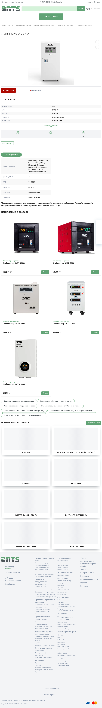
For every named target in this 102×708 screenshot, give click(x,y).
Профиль (89, 9)
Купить (45, 272)
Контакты (97, 2)
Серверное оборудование (26, 547)
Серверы (26, 452)
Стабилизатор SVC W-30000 (14, 324)
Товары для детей (76, 547)
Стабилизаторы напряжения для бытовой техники (61, 406)
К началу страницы (51, 695)
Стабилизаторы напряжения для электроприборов (24, 415)
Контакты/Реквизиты (51, 689)
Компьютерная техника (76, 515)
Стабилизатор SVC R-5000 (63, 263)
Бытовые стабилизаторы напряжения (19, 401)
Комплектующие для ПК (26, 515)
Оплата (89, 2)
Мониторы (76, 484)
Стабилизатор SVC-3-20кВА (64, 324)
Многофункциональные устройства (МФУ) (76, 452)
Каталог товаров (49, 16)
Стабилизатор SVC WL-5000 (14, 384)
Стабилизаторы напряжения (11, 261)
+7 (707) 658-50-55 (46, 2)
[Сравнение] (99, 235)
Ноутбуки (26, 484)
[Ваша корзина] (99, 223)
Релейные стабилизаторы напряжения (19, 406)
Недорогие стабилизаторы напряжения (56, 401)
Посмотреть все (93, 423)
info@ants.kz (57, 2)
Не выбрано (9, 568)
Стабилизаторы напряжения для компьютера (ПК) (24, 411)
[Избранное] (99, 229)
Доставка (97, 9)
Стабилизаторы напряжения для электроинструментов (72, 411)
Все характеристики (51, 125)
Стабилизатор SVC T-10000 (14, 263)
